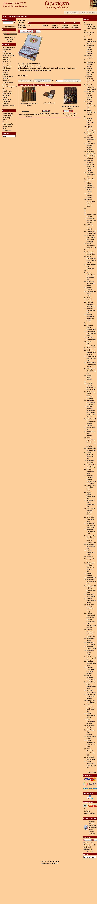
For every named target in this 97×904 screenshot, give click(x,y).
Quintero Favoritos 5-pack (90, 471)
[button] (71, 12)
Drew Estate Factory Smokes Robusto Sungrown (90, 49)
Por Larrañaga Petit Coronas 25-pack (91, 333)
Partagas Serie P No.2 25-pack (91, 488)
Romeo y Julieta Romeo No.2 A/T (91, 715)
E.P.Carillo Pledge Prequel (90, 227)
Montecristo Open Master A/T (91, 546)
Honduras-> (6, 70)
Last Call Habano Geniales (89, 195)
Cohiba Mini (90, 179)
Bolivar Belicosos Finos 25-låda (91, 344)
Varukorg (86, 19)
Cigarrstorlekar (8, 113)
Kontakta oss (7, 130)
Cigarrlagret (55, 861)
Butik (4, 128)
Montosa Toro (91, 348)
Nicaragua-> (7, 57)
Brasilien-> (6, 60)
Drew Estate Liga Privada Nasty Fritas (91, 525)
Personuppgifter (8, 124)
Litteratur (6, 103)
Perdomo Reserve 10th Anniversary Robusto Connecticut (91, 617)
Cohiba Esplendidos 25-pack (91, 721)
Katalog (10, 16)
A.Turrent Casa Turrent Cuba (91, 175)
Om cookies (6, 122)
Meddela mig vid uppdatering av (93, 828)
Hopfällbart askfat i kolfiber (90, 653)
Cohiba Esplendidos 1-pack (91, 552)
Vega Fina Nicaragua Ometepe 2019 (91, 304)
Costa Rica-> (7, 62)
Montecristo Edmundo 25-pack (91, 532)
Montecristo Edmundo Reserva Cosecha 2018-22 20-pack (91, 479)
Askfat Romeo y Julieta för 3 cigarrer (91, 696)
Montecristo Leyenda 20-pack (91, 519)
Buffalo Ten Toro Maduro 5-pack (91, 283)
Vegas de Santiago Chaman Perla (91, 129)
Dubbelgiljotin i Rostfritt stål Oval (91, 371)
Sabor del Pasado (49, 103)
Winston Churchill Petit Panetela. (91, 112)
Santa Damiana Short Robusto (91, 625)
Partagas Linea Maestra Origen (91, 600)
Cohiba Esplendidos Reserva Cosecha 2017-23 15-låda (91, 442)
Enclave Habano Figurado (89, 183)
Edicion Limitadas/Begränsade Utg (10, 87)
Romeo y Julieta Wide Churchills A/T (91, 246)
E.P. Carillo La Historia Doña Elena (91, 358)
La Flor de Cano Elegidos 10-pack (91, 352)
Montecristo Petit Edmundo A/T (91, 310)
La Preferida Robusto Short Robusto (91, 221)
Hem (4, 16)
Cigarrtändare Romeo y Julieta (91, 294)
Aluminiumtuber (8, 82)
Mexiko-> (6, 72)
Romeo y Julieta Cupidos (89, 377)
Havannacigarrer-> (9, 47)
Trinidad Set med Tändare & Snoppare (91, 402)
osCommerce (53, 863)
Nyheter (5, 30)
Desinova (90, 557)
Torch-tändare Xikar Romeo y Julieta (91, 365)
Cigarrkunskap (7, 115)
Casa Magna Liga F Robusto (91, 732)
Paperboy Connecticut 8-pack (91, 663)
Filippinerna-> (7, 68)
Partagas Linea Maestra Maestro (91, 41)
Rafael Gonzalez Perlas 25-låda (91, 678)
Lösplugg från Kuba (20, 16)
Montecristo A (91, 577)
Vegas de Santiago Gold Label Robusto (91, 26)
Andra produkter (89, 813)
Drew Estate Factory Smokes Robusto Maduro (90, 95)
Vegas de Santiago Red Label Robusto (91, 87)
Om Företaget (7, 126)
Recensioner (87, 837)
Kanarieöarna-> (8, 76)
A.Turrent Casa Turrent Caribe (91, 139)
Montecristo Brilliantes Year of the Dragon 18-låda (90, 567)
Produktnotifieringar (90, 818)
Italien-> (5, 74)
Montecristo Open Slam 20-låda (91, 582)
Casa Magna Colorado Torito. (91, 64)
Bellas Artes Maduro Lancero (90, 189)
